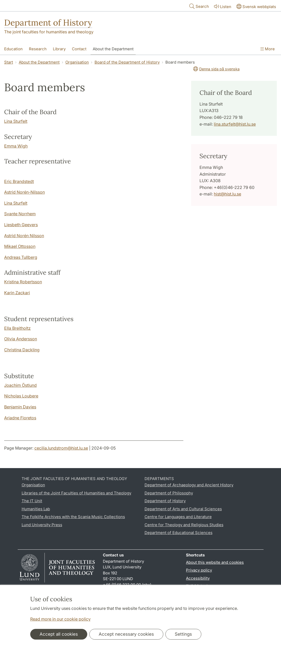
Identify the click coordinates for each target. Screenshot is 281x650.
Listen (222, 6)
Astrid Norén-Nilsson (24, 192)
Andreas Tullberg (20, 257)
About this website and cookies (215, 562)
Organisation (77, 62)
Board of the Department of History (127, 62)
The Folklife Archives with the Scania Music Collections (73, 516)
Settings (183, 634)
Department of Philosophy (169, 492)
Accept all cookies (59, 634)
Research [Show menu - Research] (38, 48)
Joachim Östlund (20, 385)
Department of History (48, 22)
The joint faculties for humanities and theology (48, 31)
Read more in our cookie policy (60, 619)
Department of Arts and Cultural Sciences (183, 508)
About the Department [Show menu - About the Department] (113, 48)
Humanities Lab (36, 508)
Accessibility (198, 578)
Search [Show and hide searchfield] (198, 6)
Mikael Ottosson (19, 246)
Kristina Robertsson (23, 281)
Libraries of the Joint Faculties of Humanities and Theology (76, 492)
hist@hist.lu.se (227, 194)
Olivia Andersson (20, 338)
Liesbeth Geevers (21, 224)
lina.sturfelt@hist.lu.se (235, 124)
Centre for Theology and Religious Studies (184, 524)
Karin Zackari (17, 292)
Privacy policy (199, 570)
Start (8, 62)
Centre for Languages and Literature (178, 516)
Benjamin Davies (20, 406)
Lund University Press (42, 524)
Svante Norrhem (20, 213)
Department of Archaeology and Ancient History (189, 484)
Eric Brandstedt (19, 181)
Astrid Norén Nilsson (24, 235)
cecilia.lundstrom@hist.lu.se (61, 448)
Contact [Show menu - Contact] (79, 48)
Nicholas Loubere (21, 395)
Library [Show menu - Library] (59, 48)
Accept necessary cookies (126, 634)
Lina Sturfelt (15, 121)
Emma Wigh (16, 146)
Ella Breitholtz (17, 328)
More (267, 48)
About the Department (39, 62)
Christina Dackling (22, 349)
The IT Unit (32, 500)
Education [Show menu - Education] (13, 48)
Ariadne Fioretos (20, 417)
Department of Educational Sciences (179, 532)
